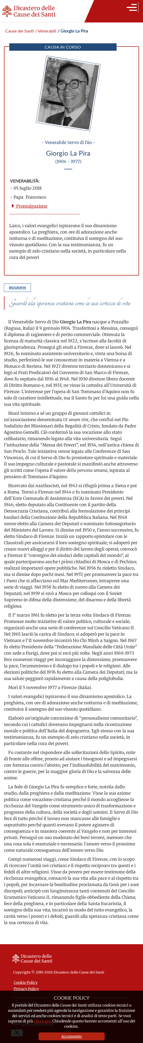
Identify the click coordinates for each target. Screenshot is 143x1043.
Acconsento (71, 1036)
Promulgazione (29, 206)
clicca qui (42, 1021)
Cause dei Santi (19, 30)
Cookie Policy (26, 982)
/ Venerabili (45, 30)
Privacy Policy (26, 988)
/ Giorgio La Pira (73, 30)
